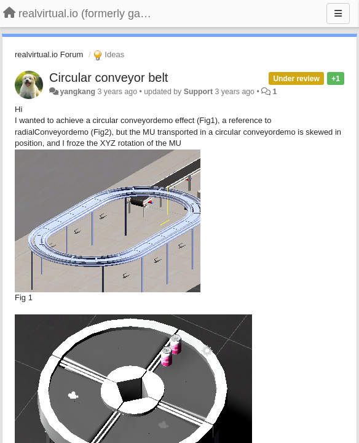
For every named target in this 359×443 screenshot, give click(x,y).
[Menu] (338, 13)
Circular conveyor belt (108, 77)
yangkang (77, 91)
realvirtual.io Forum (49, 54)
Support (198, 91)
